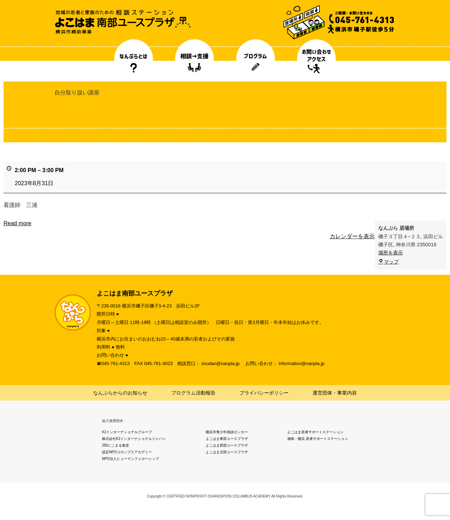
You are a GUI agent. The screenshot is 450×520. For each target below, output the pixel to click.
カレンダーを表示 (352, 236)
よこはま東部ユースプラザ (227, 439)
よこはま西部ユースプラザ (227, 445)
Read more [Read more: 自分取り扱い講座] (17, 223)
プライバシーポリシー (264, 393)
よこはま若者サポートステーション (315, 432)
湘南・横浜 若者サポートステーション (317, 439)
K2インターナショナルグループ (127, 432)
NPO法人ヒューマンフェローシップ (130, 459)
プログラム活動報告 (193, 393)
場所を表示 (390, 252)
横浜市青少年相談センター (227, 432)
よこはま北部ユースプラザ (227, 452)
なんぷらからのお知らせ (120, 393)
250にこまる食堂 (115, 445)
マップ (388, 262)
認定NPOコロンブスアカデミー (127, 452)
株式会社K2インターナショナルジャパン (134, 439)
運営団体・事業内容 (335, 393)
